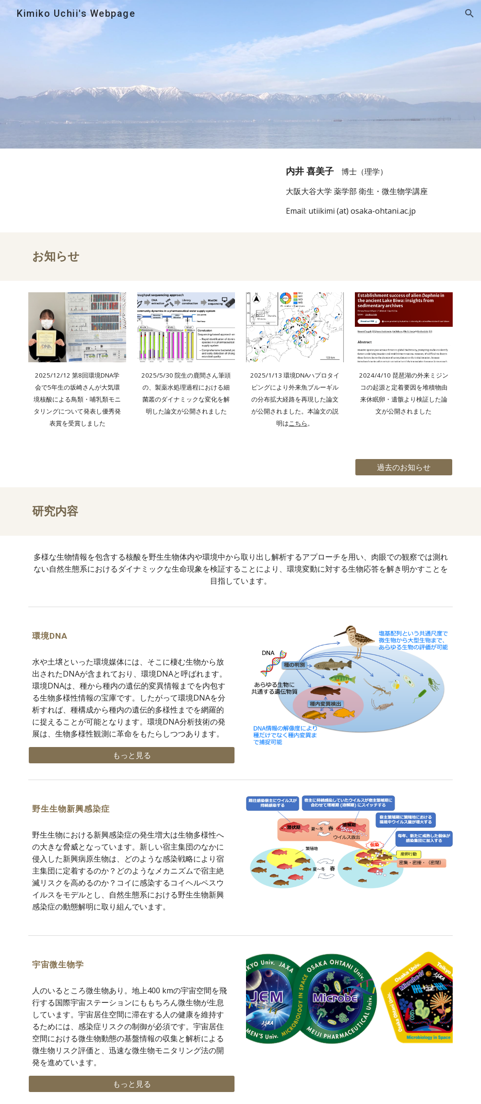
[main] (367, 190)
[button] (469, 13)
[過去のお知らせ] (403, 467)
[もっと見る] (132, 755)
